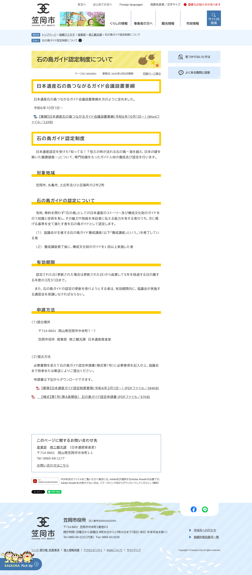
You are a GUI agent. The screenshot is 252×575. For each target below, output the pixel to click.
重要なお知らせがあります (204, 4)
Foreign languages (131, 4)
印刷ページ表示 (152, 73)
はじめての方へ (102, 4)
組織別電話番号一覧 (206, 537)
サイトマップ (134, 550)
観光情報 (168, 23)
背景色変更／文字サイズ (165, 4)
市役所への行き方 (205, 530)
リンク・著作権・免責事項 (45, 550)
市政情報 (192, 23)
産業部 (82, 34)
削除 (80, 40)
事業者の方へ (143, 23)
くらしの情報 (119, 23)
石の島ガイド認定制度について (60, 40)
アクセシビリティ (93, 550)
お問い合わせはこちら (53, 465)
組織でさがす (67, 34)
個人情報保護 (71, 550)
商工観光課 (95, 34)
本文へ (82, 4)
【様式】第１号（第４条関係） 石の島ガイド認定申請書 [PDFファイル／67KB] (93, 397)
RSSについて (114, 550)
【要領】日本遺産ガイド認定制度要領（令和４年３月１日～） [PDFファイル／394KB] (100, 388)
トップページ (49, 34)
